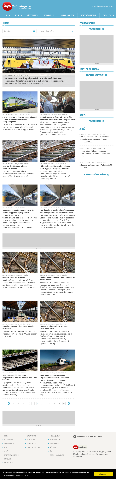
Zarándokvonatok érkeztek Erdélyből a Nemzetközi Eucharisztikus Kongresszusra (57, 118)
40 (64, 403)
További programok (95, 75)
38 (54, 403)
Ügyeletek (8, 459)
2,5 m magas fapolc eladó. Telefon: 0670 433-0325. (96, 166)
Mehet (33, 31)
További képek (95, 121)
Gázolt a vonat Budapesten (13, 277)
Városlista (33, 6)
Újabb (8, 403)
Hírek (5, 15)
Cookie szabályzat (57, 455)
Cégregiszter (32, 15)
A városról (31, 443)
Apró (6, 451)
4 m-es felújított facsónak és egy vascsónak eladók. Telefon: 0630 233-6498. (95, 154)
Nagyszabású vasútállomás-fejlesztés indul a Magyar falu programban (18, 211)
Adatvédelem (55, 440)
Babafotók (31, 436)
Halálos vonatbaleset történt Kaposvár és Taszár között (57, 278)
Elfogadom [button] (103, 474)
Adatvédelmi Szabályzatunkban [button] (16, 475)
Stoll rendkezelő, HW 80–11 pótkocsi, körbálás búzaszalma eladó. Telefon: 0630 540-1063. (94, 139)
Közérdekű (31, 440)
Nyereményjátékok (88, 15)
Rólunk (53, 447)
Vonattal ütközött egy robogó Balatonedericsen (14, 167)
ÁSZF (51, 451)
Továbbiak (107, 15)
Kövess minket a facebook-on (89, 436)
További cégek (95, 29)
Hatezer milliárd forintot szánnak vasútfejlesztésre (54, 327)
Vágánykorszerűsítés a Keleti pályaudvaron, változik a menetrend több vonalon (19, 377)
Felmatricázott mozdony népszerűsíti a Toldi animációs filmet (33, 78)
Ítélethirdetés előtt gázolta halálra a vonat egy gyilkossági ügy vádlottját (55, 167)
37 (49, 403)
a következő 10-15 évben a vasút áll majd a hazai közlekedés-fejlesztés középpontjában (19, 119)
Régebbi (68, 403)
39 (59, 403)
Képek (17, 15)
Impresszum (54, 443)
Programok (49, 15)
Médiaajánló (55, 436)
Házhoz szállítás (67, 15)
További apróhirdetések (95, 175)
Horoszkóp (8, 463)
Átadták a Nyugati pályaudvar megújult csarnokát (18, 327)
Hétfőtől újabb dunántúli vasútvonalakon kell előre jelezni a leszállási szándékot (57, 211)
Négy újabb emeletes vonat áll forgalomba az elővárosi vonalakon (54, 376)
